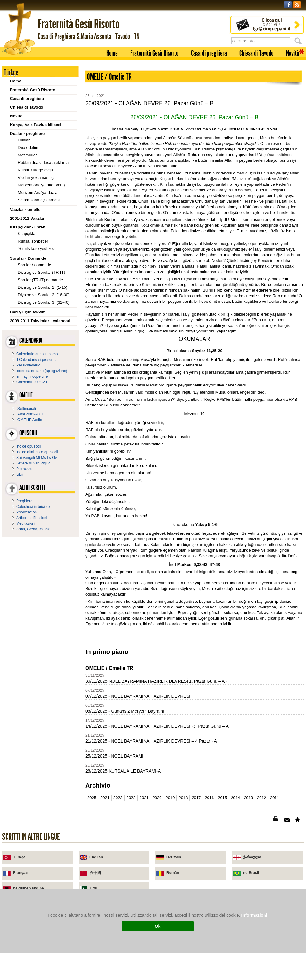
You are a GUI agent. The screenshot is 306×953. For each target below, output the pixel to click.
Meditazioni (25, 523)
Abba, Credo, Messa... (34, 529)
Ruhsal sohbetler (33, 241)
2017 (196, 797)
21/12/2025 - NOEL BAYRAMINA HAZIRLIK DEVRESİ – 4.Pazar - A (151, 741)
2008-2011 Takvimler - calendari (40, 320)
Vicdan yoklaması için (37, 177)
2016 (209, 797)
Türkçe (19, 857)
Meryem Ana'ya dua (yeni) (41, 185)
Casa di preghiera (209, 53)
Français (20, 873)
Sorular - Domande (28, 258)
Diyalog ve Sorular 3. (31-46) (43, 302)
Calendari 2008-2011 (33, 382)
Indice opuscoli (28, 446)
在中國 (95, 873)
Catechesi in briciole (33, 506)
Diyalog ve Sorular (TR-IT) (41, 272)
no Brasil (251, 873)
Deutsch (173, 857)
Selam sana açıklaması (39, 200)
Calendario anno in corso (37, 354)
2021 (144, 797)
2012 (261, 797)
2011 (274, 797)
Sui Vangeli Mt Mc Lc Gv (36, 457)
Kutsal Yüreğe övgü (35, 170)
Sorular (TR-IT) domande (40, 280)
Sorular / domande (34, 265)
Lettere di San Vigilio (33, 463)
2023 (117, 797)
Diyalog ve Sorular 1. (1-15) (42, 287)
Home (112, 53)
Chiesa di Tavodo (256, 53)
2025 (91, 797)
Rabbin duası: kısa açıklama (43, 162)
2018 (183, 797)
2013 (248, 797)
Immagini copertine (32, 376)
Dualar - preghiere (27, 133)
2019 (170, 797)
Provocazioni (27, 512)
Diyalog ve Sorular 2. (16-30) (43, 294)
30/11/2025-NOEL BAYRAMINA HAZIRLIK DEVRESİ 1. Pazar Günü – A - (156, 681)
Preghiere (24, 501)
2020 (157, 797)
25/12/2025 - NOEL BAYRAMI (114, 756)
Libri (19, 474)
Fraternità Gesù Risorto (154, 53)
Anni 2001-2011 (30, 414)
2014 (235, 797)
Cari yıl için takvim (27, 312)
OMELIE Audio (29, 420)
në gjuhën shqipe (28, 888)
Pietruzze (24, 469)
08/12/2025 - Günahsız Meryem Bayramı (124, 711)
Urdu (94, 888)
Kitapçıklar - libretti (28, 227)
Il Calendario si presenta (36, 359)
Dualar (24, 140)
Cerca (299, 40)
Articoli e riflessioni (31, 518)
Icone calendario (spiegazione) (41, 371)
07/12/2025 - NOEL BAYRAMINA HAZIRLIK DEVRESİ (137, 696)
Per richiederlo (28, 365)
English (96, 857)
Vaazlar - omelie (25, 209)
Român (172, 873)
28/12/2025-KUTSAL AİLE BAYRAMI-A (123, 771)
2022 (131, 797)
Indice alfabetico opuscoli (37, 452)
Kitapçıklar (27, 233)
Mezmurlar (27, 155)
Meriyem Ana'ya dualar (38, 192)
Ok (158, 926)
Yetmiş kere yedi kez (36, 248)
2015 (222, 797)
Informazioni (254, 915)
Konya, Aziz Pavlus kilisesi (35, 124)
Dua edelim (28, 147)
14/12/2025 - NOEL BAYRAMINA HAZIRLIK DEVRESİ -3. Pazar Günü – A (157, 726)
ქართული (252, 857)
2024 (104, 797)
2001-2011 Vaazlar (27, 218)
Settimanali (26, 408)
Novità (292, 53)
